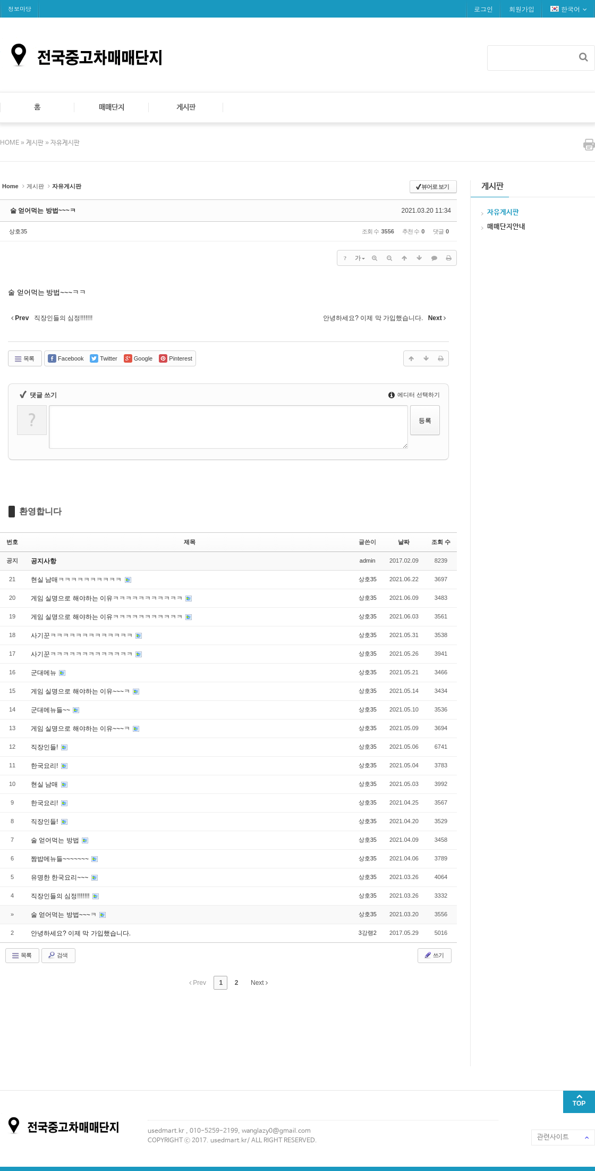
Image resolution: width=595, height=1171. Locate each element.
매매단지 (111, 107)
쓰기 (433, 955)
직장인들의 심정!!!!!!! (61, 896)
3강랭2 (368, 933)
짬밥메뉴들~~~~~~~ (60, 859)
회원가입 (521, 8)
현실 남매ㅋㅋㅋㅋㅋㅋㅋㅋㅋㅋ (77, 579)
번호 (12, 542)
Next (259, 982)
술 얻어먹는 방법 (56, 840)
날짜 (404, 542)
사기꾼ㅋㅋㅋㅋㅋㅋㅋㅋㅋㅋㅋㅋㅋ (82, 635)
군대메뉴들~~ (51, 710)
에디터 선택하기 (414, 394)
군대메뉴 (44, 672)
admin (368, 560)
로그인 (483, 8)
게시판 (186, 107)
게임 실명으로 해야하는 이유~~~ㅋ (81, 691)
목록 (24, 359)
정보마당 (19, 9)
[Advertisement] (193, 1026)
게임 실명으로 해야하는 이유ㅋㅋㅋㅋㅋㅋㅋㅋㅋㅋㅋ (107, 598)
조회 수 (440, 542)
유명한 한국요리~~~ (60, 877)
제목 (190, 542)
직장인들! (45, 747)
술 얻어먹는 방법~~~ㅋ (43, 210)
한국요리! (45, 765)
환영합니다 (40, 511)
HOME (10, 143)
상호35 (18, 231)
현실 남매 (45, 784)
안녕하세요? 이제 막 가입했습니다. (81, 933)
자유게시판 (65, 143)
